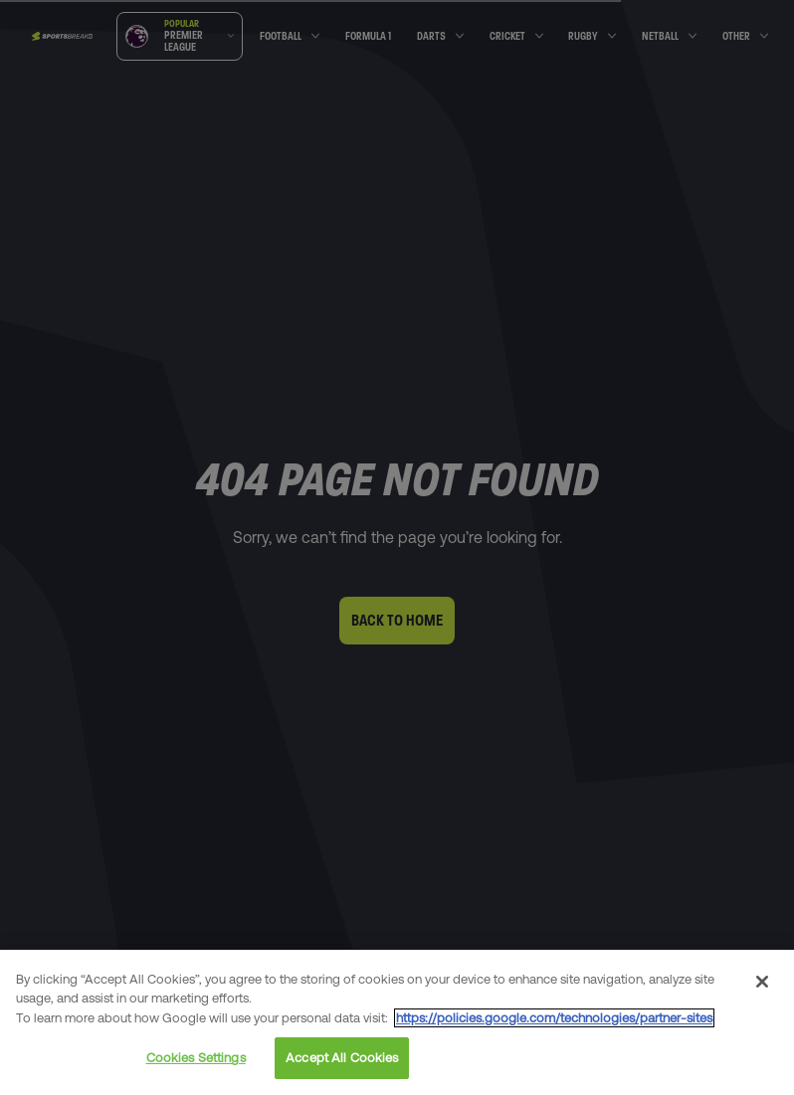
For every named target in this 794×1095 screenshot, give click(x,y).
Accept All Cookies (342, 1057)
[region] (397, 1022)
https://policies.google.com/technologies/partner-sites (554, 1017)
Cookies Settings (196, 1057)
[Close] (762, 982)
